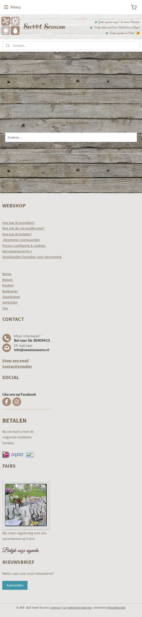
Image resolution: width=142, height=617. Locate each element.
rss (64, 607)
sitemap (56, 607)
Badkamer (10, 291)
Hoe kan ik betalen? (17, 234)
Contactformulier (17, 366)
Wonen (7, 279)
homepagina (79, 122)
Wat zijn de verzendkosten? (23, 228)
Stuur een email (15, 360)
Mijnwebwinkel (116, 607)
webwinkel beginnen (80, 607)
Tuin (5, 308)
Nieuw (6, 273)
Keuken (8, 285)
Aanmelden (14, 585)
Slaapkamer (11, 296)
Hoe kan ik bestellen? (18, 222)
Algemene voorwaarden (21, 239)
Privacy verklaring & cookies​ (24, 245)
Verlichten (10, 302)
